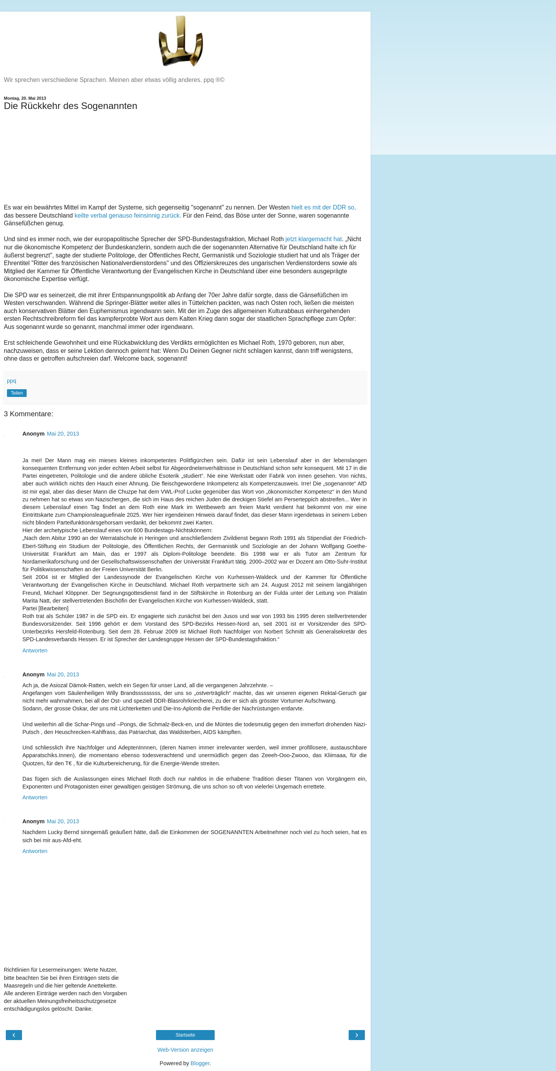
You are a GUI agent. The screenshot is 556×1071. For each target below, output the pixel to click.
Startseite (185, 1035)
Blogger (200, 1063)
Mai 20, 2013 (63, 434)
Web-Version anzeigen (186, 1050)
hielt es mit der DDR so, (324, 207)
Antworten (34, 650)
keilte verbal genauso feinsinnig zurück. (128, 215)
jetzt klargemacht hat (313, 239)
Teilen (17, 393)
